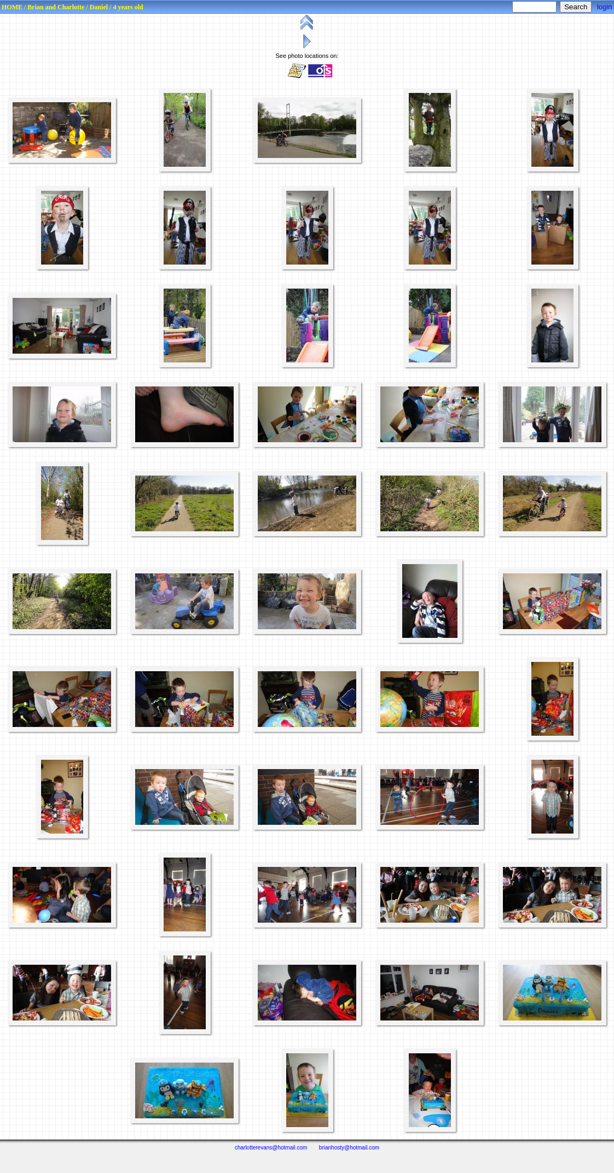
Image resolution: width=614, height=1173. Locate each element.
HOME (12, 7)
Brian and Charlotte (55, 7)
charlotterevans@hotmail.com (271, 1148)
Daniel (99, 7)
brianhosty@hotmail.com (349, 1148)
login (604, 7)
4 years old (128, 7)
